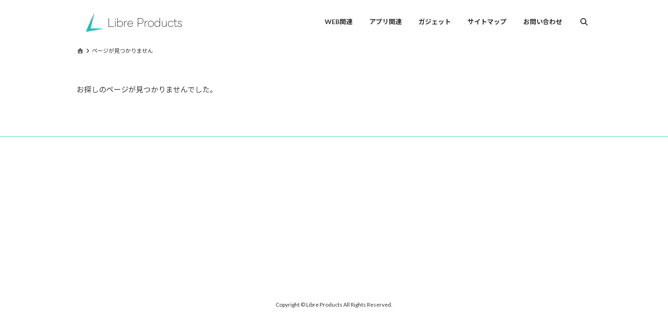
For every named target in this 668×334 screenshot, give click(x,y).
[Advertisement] (158, 224)
